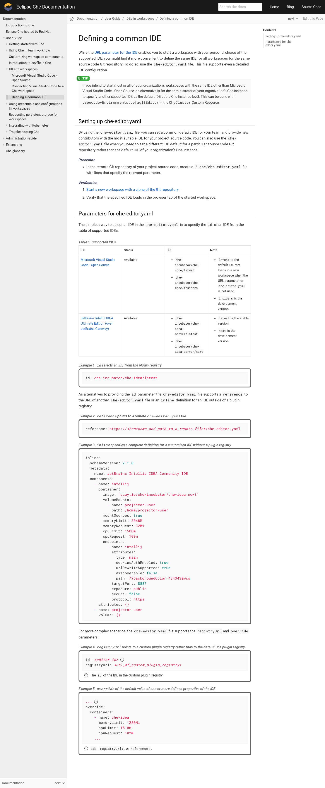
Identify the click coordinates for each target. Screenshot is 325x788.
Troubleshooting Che (24, 132)
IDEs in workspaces (23, 69)
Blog (290, 7)
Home (274, 7)
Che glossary (15, 151)
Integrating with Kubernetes (29, 125)
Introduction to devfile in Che (30, 63)
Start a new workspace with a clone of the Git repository (132, 189)
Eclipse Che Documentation (45, 7)
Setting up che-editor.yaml (283, 36)
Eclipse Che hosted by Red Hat (28, 32)
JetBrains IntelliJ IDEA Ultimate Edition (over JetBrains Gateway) (97, 323)
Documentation (14, 19)
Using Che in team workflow (29, 50)
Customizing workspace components (36, 57)
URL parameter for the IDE (115, 52)
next (291, 19)
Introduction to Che (20, 25)
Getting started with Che (26, 44)
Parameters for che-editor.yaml (278, 43)
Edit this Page (313, 19)
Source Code (311, 7)
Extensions (14, 145)
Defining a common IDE (29, 97)
